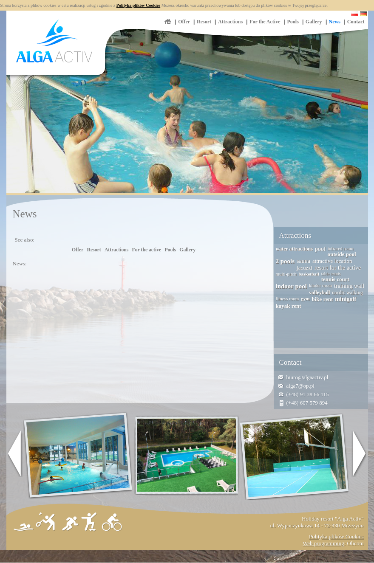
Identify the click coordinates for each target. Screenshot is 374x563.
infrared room (341, 248)
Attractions (230, 22)
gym (305, 298)
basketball (308, 273)
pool (320, 249)
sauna (303, 261)
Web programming (323, 543)
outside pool (342, 254)
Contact (356, 22)
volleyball (319, 293)
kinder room (320, 285)
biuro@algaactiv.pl (307, 377)
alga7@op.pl (300, 386)
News (334, 22)
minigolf (345, 299)
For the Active (264, 22)
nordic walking (347, 293)
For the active (147, 250)
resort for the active (337, 268)
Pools (293, 22)
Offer (184, 22)
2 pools (285, 261)
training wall (349, 286)
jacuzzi (304, 268)
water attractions (294, 249)
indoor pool (291, 286)
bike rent (322, 299)
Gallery (314, 22)
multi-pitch (286, 273)
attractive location (332, 261)
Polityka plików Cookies (138, 5)
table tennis (331, 273)
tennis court (335, 279)
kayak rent (288, 306)
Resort (204, 22)
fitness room (287, 298)
